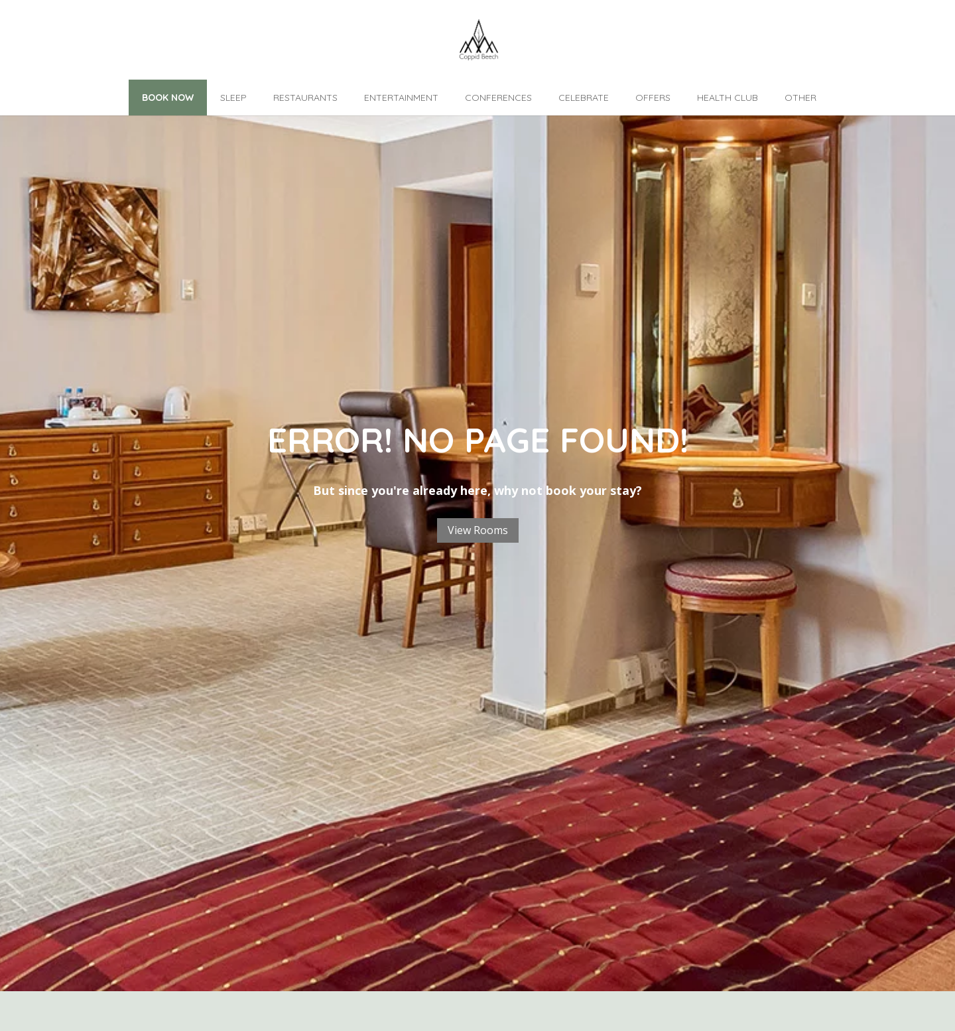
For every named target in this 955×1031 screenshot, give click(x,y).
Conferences (498, 97)
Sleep (233, 97)
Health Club (727, 97)
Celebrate (583, 97)
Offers (652, 97)
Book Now (168, 97)
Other (800, 97)
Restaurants (305, 97)
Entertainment (401, 97)
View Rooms (478, 530)
